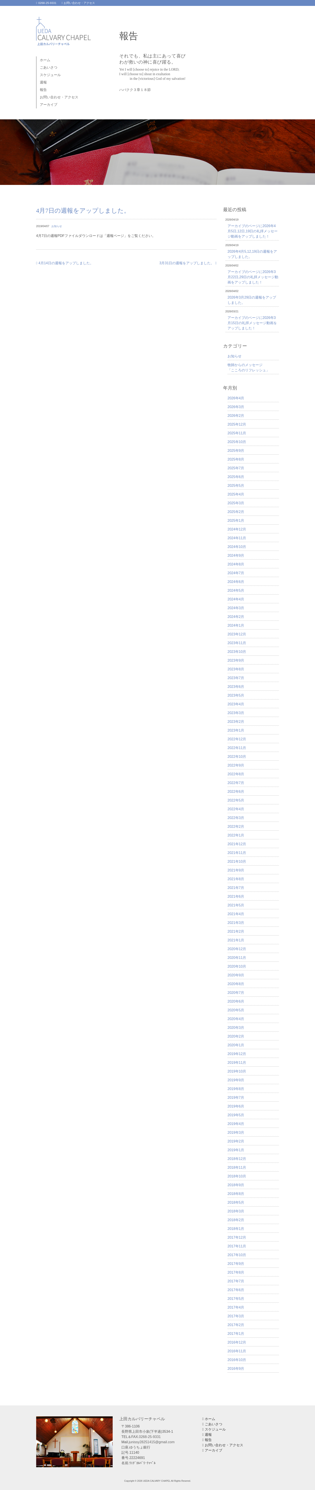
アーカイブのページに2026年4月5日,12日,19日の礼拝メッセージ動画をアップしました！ (253, 231)
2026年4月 (236, 398)
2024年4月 (236, 599)
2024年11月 (237, 538)
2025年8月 (236, 459)
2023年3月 (236, 713)
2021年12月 (237, 844)
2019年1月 (236, 1150)
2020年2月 (236, 1036)
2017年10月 (237, 1255)
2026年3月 (236, 407)
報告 (43, 90)
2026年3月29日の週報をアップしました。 (252, 300)
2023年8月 (236, 669)
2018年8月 (236, 1194)
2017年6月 (236, 1290)
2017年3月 (236, 1316)
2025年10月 (237, 442)
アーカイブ (48, 104)
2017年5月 (236, 1298)
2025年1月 (236, 520)
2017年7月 (236, 1281)
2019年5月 (236, 1115)
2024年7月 (236, 573)
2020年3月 (236, 1027)
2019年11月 (237, 1062)
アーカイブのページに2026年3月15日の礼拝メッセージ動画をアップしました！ (252, 323)
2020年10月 (237, 966)
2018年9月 (236, 1185)
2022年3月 (236, 818)
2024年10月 (237, 547)
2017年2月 (236, 1325)
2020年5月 (236, 1010)
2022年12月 (237, 739)
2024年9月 (236, 555)
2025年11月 (237, 433)
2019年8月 (236, 1089)
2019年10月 (237, 1071)
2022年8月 (236, 774)
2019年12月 (237, 1054)
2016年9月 (236, 1368)
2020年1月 (236, 1045)
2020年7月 (236, 992)
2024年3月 (236, 608)
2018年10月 (237, 1176)
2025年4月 (236, 494)
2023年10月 (237, 652)
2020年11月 (237, 958)
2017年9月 (236, 1264)
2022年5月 (236, 800)
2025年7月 (236, 468)
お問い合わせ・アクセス (78, 3)
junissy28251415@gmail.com (152, 1442)
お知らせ (56, 226)
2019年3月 (236, 1132)
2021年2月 (236, 931)
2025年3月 (236, 503)
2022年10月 (237, 756)
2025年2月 (236, 512)
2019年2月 (236, 1141)
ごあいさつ (48, 67)
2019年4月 (236, 1124)
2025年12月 (237, 424)
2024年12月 (237, 529)
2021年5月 (236, 905)
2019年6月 (236, 1106)
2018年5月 (236, 1202)
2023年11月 (237, 643)
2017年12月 (237, 1237)
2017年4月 (236, 1307)
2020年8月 (236, 984)
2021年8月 (236, 879)
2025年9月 (236, 450)
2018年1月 (236, 1229)
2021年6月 (236, 896)
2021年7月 (236, 888)
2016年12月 (237, 1342)
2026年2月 (236, 415)
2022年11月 (237, 748)
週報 (43, 82)
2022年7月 (236, 783)
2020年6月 (236, 1001)
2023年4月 (236, 704)
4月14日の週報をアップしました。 (64, 263)
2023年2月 (236, 721)
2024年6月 (236, 582)
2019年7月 (236, 1097)
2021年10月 (237, 861)
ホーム (45, 60)
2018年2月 (236, 1220)
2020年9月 (236, 975)
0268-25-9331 (46, 3)
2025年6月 (236, 477)
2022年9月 (236, 765)
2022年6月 (236, 791)
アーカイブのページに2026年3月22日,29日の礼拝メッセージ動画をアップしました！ (253, 277)
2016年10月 (237, 1360)
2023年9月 (236, 660)
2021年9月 (236, 870)
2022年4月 (236, 809)
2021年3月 (236, 923)
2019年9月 (236, 1080)
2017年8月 (236, 1272)
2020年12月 (237, 949)
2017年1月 (236, 1333)
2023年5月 (236, 695)
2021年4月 (236, 914)
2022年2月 (236, 826)
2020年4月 (236, 1019)
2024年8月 (236, 564)
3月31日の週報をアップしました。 (188, 263)
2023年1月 (236, 730)
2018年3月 (236, 1211)
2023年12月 (237, 634)
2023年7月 (236, 678)
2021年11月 (237, 853)
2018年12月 (237, 1159)
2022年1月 (236, 835)
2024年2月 (236, 617)
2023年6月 (236, 686)
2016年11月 (237, 1351)
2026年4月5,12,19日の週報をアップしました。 (252, 254)
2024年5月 (236, 590)
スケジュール (50, 75)
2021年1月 (236, 940)
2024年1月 (236, 625)
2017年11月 (237, 1246)
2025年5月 (236, 485)
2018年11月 (237, 1167)
